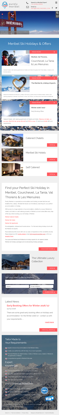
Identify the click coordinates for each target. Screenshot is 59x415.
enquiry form (9, 236)
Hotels (31, 70)
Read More (36, 52)
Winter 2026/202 (37, 108)
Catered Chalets (7, 70)
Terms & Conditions (15, 412)
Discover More (47, 249)
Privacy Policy (25, 412)
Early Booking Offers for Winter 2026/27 (28, 305)
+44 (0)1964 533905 (37, 4)
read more (49, 322)
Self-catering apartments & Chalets (19, 70)
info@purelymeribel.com (40, 8)
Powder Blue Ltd (40, 412)
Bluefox (52, 412)
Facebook (52, 7)
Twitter (56, 7)
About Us (7, 412)
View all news (47, 330)
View (51, 145)
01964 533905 (22, 234)
